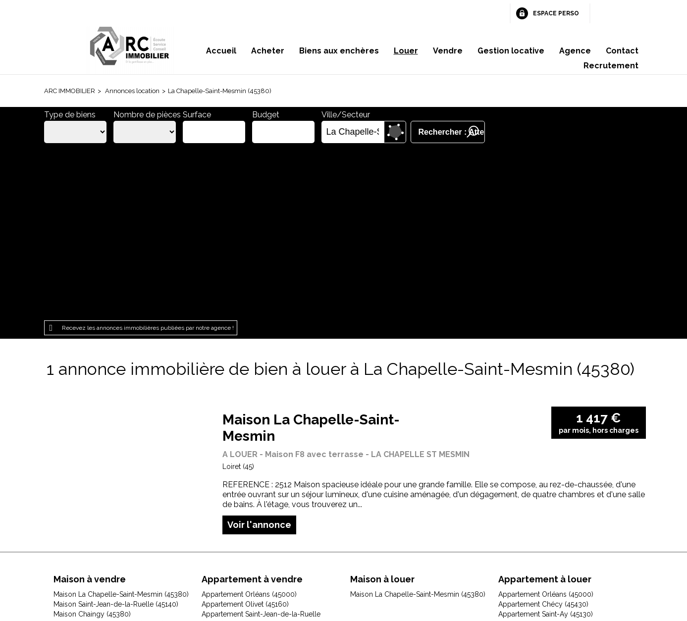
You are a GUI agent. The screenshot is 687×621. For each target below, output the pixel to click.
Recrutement (610, 65)
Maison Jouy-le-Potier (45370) (101, 472)
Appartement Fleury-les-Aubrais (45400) (266, 462)
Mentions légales (214, 558)
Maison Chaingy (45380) (92, 443)
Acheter (267, 50)
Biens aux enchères (339, 50)
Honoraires (277, 558)
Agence (575, 50)
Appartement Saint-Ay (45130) (545, 443)
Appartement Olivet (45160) (245, 433)
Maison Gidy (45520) (86, 462)
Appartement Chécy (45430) (543, 433)
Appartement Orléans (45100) (248, 472)
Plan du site (328, 558)
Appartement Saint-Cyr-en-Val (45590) (262, 482)
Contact (622, 50)
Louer (406, 50)
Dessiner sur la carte (395, 132)
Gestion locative (510, 50)
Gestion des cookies (461, 558)
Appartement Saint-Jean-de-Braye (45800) (269, 492)
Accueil (221, 50)
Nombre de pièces (147, 114)
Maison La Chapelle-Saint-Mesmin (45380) (121, 423)
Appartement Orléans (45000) (249, 423)
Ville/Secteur (345, 114)
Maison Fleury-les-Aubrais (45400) (108, 453)
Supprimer (377, 132)
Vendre (448, 50)
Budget (265, 114)
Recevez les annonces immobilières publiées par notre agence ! (148, 157)
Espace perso (556, 13)
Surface (197, 114)
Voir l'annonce (259, 353)
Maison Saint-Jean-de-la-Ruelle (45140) (115, 433)
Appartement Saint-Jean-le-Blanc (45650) (267, 502)
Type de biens (70, 114)
